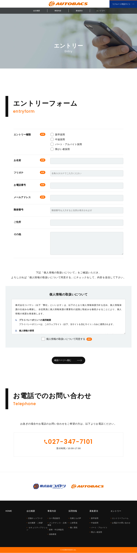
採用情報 (72, 511)
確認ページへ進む (62, 360)
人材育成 (73, 523)
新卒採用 (57, 134)
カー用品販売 (54, 518)
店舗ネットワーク (35, 518)
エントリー (100, 11)
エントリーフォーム (120, 518)
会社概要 (36, 11)
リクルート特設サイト (121, 4)
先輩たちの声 (75, 518)
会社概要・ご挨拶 (35, 523)
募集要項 (79, 11)
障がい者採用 (60, 149)
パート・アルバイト (99, 528)
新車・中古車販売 (56, 530)
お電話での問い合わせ (121, 523)
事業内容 (57, 11)
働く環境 (73, 528)
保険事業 (52, 534)
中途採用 (57, 139)
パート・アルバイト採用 (66, 144)
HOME (8, 511)
